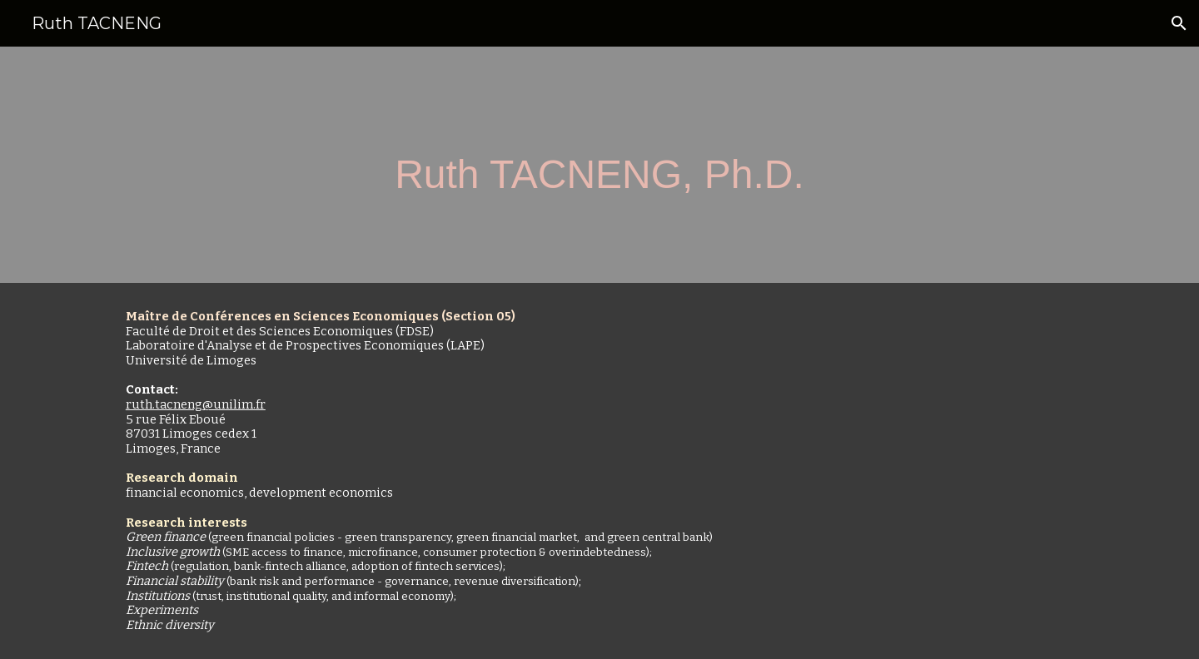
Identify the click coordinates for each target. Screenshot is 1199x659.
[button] (1179, 23)
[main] (599, 165)
